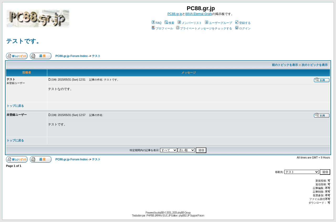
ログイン (243, 28)
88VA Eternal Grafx (198, 14)
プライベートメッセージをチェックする (204, 28)
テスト (96, 55)
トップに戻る (15, 105)
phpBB (160, 212)
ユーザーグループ (218, 22)
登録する (243, 22)
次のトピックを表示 (315, 64)
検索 (169, 22)
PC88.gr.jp (174, 14)
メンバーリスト (190, 22)
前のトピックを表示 (285, 64)
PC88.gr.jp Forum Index (71, 55)
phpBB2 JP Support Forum (191, 215)
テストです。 (24, 41)
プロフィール (162, 28)
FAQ (156, 22)
